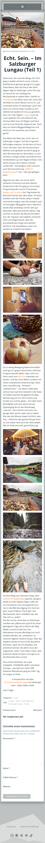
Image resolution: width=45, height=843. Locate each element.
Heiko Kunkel (10, 51)
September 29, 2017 (27, 51)
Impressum (11, 826)
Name (6, 768)
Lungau (26, 115)
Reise (18, 701)
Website (6, 786)
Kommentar (9, 738)
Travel (15, 698)
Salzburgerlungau (15, 704)
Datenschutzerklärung (29, 826)
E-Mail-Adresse (10, 777)
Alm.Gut (21, 376)
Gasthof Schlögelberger (13, 598)
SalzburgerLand (27, 701)
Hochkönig (8, 99)
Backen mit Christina (12, 192)
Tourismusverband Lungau (16, 682)
